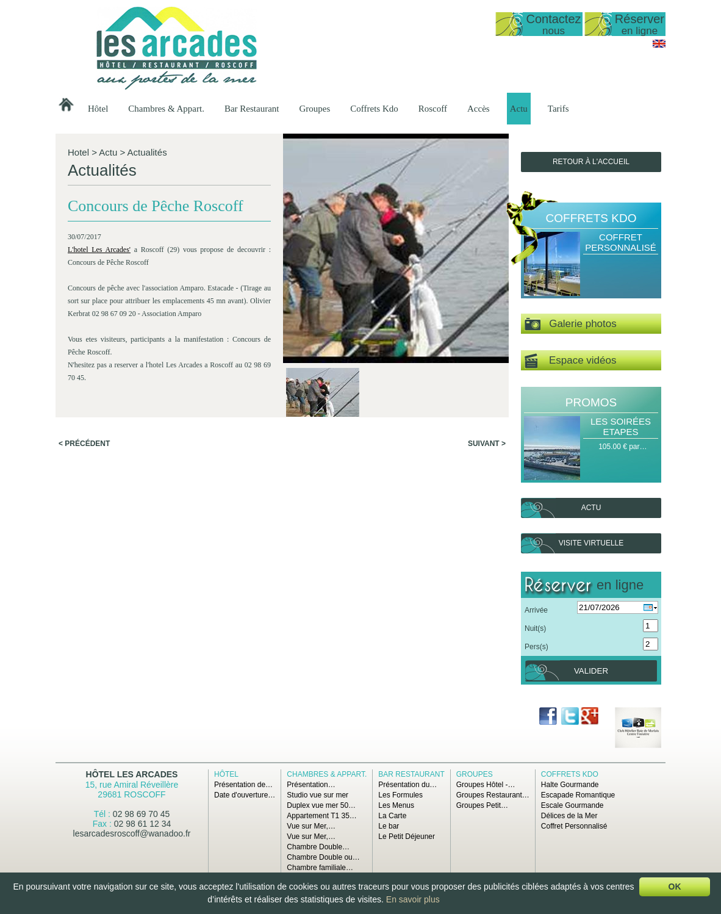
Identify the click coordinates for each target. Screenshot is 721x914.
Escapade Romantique (578, 795)
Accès (478, 108)
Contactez (553, 24)
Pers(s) (536, 646)
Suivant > (487, 443)
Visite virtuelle (591, 543)
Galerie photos (571, 324)
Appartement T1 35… (322, 815)
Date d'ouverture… (244, 795)
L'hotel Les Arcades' (99, 249)
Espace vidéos (570, 361)
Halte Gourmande (570, 784)
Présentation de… (243, 784)
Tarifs (558, 108)
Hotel (78, 152)
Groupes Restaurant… (492, 795)
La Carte (392, 815)
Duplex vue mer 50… (321, 805)
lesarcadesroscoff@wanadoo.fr (132, 833)
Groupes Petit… (482, 805)
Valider (591, 670)
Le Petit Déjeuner (406, 836)
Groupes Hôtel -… (485, 784)
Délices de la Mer (569, 815)
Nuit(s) (535, 628)
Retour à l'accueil (591, 161)
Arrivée (536, 610)
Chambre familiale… (320, 867)
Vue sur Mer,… (311, 826)
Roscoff (432, 108)
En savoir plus (413, 899)
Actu (519, 108)
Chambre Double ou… (323, 857)
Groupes (314, 108)
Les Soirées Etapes (620, 426)
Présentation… (311, 784)
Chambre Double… (318, 847)
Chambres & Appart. (166, 108)
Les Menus (396, 805)
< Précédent (84, 443)
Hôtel (98, 108)
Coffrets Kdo (374, 108)
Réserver (639, 24)
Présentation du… (407, 784)
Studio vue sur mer (317, 795)
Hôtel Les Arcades (132, 774)
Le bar (388, 826)
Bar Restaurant (251, 108)
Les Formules (400, 795)
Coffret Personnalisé (620, 242)
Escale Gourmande (572, 805)
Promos (591, 402)
